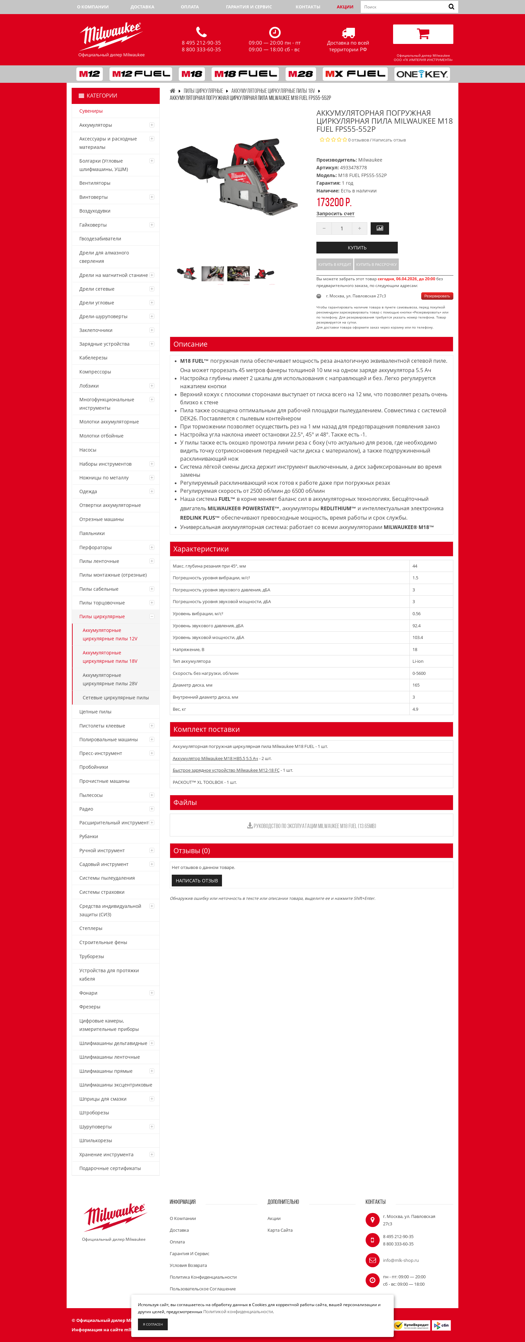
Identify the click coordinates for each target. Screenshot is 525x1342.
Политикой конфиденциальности (238, 1311)
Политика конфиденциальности (203, 1277)
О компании (93, 7)
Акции (345, 7)
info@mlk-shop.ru (401, 1260)
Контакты (308, 7)
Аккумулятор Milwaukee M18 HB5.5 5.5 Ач (215, 758)
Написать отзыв (389, 140)
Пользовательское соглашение (203, 1289)
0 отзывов (358, 140)
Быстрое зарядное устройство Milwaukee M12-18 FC (226, 770)
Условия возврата (188, 1265)
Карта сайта (280, 1230)
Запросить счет (335, 213)
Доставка (142, 7)
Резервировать (437, 296)
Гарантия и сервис (249, 7)
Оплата (190, 7)
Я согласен (153, 1324)
